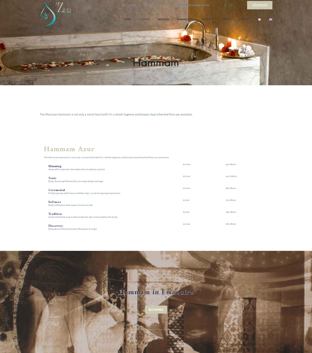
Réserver (259, 5)
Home (127, 19)
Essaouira (130, 5)
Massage (163, 19)
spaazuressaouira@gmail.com (192, 5)
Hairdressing (185, 19)
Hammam (144, 19)
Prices (227, 19)
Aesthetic (208, 19)
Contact (244, 19)
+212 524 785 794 (156, 5)
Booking (156, 309)
